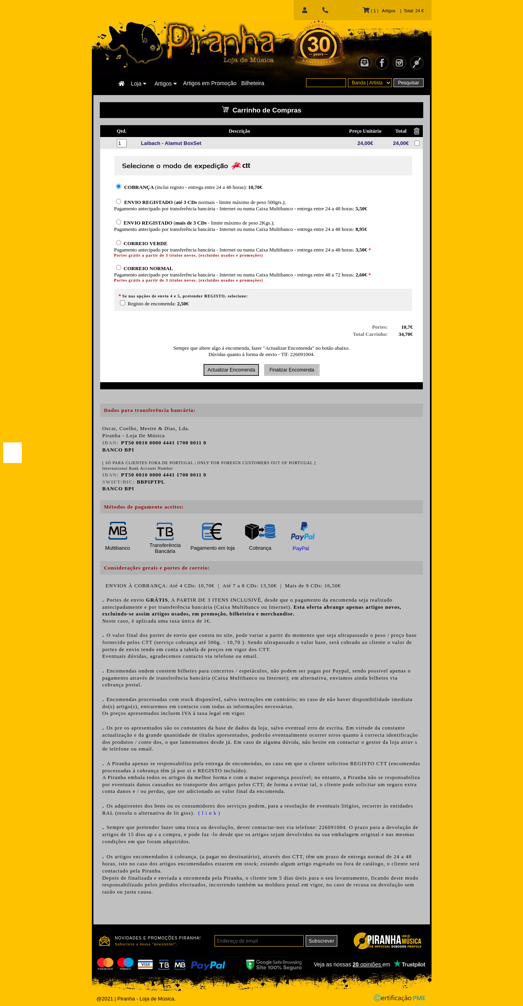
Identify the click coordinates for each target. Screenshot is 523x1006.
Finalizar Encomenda (291, 370)
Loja (138, 83)
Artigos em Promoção (210, 83)
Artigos (165, 83)
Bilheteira (252, 83)
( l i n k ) (208, 813)
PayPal (301, 548)
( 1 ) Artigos (379, 11)
